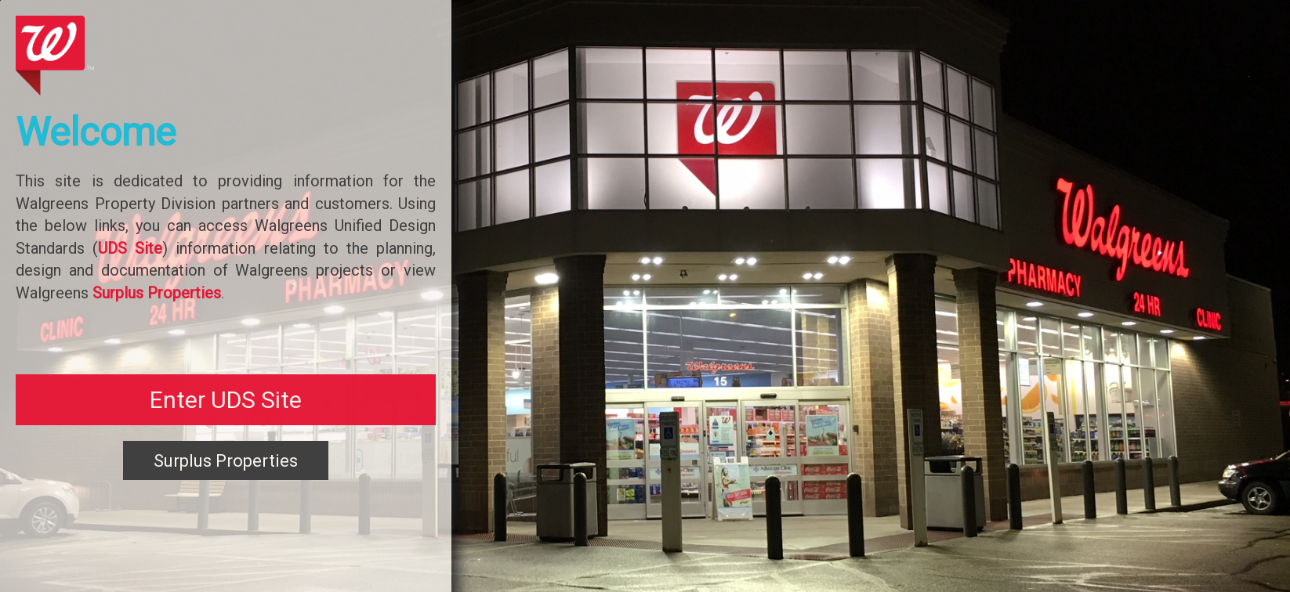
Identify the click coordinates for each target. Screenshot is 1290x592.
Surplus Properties (226, 461)
